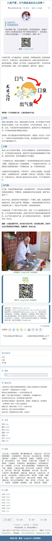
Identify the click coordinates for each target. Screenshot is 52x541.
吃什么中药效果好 (17, 480)
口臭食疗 (14, 458)
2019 (3, 511)
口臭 (21, 312)
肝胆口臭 (37, 483)
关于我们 (35, 525)
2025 (3, 494)
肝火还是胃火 (10, 461)
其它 (3, 430)
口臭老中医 (23, 458)
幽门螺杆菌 (15, 473)
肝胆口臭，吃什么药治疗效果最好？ (14, 409)
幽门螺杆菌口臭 (26, 454)
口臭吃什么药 (20, 478)
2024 (3, 497)
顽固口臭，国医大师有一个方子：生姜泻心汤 (17, 406)
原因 (33, 8)
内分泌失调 (12, 475)
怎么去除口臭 (36, 456)
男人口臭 (43, 470)
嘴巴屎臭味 (26, 470)
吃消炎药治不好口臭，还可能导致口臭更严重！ (17, 398)
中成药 (41, 475)
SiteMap (17, 525)
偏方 (3, 427)
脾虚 (27, 480)
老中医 (33, 480)
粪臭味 (9, 468)
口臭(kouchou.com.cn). (29, 530)
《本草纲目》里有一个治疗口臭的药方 (14, 404)
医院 (12, 478)
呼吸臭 (39, 478)
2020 (3, 508)
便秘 (45, 478)
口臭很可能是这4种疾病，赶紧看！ (37, 337)
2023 (3, 500)
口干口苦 (17, 466)
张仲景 (7, 483)
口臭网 (47, 533)
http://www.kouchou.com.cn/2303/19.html (29, 310)
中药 (3, 424)
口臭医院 (39, 458)
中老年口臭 (33, 461)
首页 (27, 8)
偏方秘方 (5, 458)
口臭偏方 (17, 318)
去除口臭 (24, 318)
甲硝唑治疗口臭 (42, 466)
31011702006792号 (27, 533)
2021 (3, 505)
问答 (3, 441)
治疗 (3, 438)
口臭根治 (11, 463)
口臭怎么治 (41, 473)
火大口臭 (5, 454)
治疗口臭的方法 (31, 316)
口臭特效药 (8, 318)
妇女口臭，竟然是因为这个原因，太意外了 (16, 412)
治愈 (3, 435)
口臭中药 (5, 473)
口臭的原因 (41, 316)
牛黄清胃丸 (21, 463)
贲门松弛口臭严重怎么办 (13, 336)
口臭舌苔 (39, 468)
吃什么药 (35, 470)
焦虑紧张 (23, 483)
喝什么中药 (31, 478)
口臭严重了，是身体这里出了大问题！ (14, 390)
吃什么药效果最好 (28, 466)
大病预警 (15, 483)
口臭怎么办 (38, 454)
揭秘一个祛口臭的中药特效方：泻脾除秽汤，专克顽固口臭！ (22, 395)
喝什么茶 (17, 470)
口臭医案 (8, 466)
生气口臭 (40, 480)
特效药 (24, 461)
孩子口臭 (8, 470)
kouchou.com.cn (30, 312)
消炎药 (44, 483)
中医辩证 (46, 456)
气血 (3, 468)
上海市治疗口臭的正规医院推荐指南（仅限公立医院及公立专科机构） (25, 387)
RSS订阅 (26, 525)
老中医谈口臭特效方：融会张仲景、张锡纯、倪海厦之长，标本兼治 (24, 401)
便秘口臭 (5, 480)
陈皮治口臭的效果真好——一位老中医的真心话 (17, 392)
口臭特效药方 (16, 456)
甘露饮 (31, 458)
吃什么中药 (30, 468)
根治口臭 (26, 456)
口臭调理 (42, 461)
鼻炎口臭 (32, 473)
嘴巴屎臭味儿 (31, 463)
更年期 (34, 475)
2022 (3, 503)
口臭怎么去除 (19, 468)
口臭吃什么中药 (24, 475)
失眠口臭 (24, 473)
